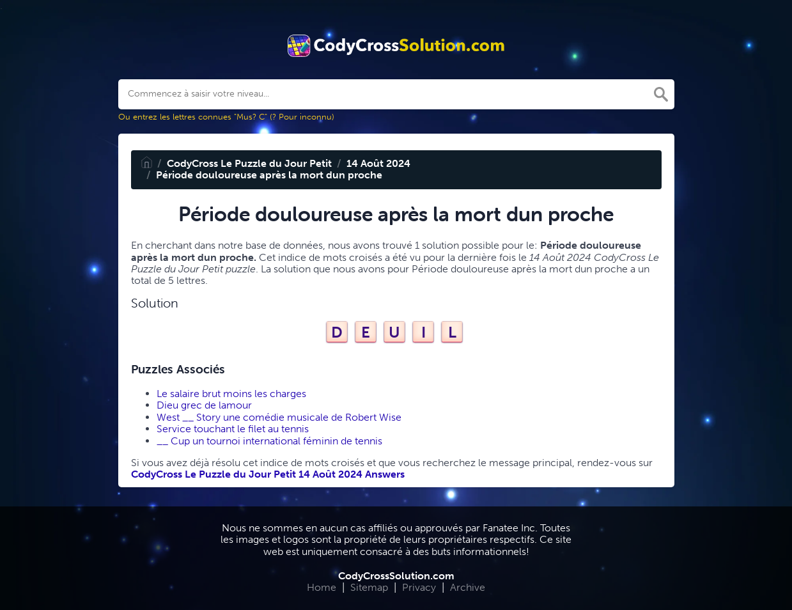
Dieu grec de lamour (204, 405)
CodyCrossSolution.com (396, 576)
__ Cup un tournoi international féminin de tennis (269, 441)
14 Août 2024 (378, 163)
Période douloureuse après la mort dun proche (269, 175)
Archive (467, 587)
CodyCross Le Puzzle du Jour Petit (249, 163)
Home (321, 587)
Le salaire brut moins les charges (231, 393)
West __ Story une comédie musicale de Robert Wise (279, 417)
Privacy (419, 587)
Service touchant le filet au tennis (233, 429)
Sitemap (369, 587)
